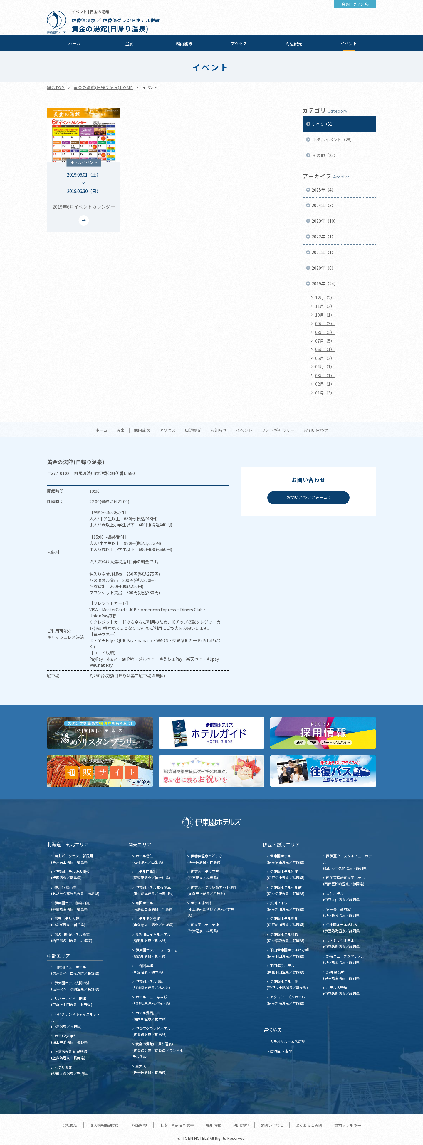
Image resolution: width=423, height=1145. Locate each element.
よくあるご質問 (309, 1125)
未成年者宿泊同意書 (177, 1125)
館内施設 (184, 43)
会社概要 (70, 1125)
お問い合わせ (315, 430)
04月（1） (325, 367)
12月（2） (325, 297)
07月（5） (325, 341)
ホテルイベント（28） (333, 139)
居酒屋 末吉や (281, 1050)
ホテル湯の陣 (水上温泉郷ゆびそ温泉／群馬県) (210, 909)
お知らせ (218, 430)
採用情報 (213, 1125)
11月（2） (325, 306)
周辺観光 (294, 43)
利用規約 (241, 1125)
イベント (348, 43)
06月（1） (325, 349)
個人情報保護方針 (105, 1125)
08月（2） (325, 332)
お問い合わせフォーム (307, 497)
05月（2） (325, 358)
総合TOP (56, 87)
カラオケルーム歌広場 (287, 1041)
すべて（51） (324, 124)
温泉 (129, 43)
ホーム (74, 43)
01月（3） (325, 393)
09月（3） (325, 323)
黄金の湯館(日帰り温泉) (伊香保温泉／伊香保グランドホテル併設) (157, 1050)
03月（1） (325, 375)
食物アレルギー (347, 1125)
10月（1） (325, 315)
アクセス (239, 43)
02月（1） (325, 384)
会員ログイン (352, 4)
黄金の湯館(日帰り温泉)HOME (103, 87)
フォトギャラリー (277, 430)
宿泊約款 (139, 1125)
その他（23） (325, 155)
